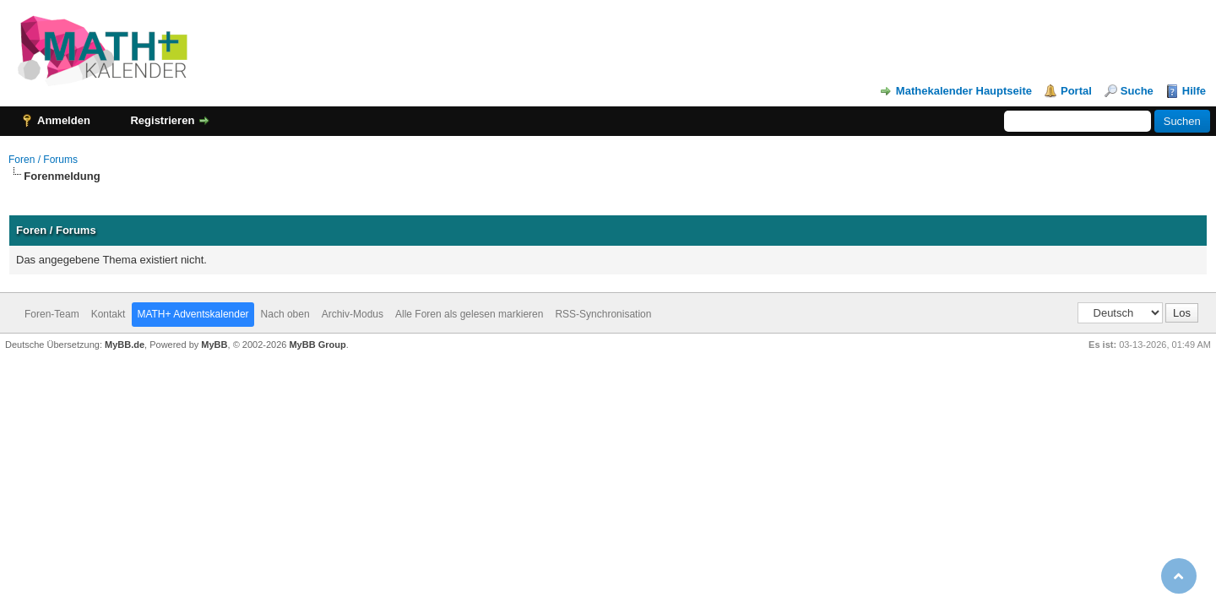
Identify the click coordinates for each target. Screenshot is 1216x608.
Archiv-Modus (352, 314)
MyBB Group (317, 344)
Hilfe (1194, 90)
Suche (1137, 90)
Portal (1076, 90)
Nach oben (285, 314)
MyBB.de (124, 344)
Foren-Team (51, 314)
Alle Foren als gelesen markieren (469, 314)
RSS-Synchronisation (603, 314)
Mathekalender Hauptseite (964, 90)
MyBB (214, 344)
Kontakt (108, 314)
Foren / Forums (43, 160)
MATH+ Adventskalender (192, 314)
